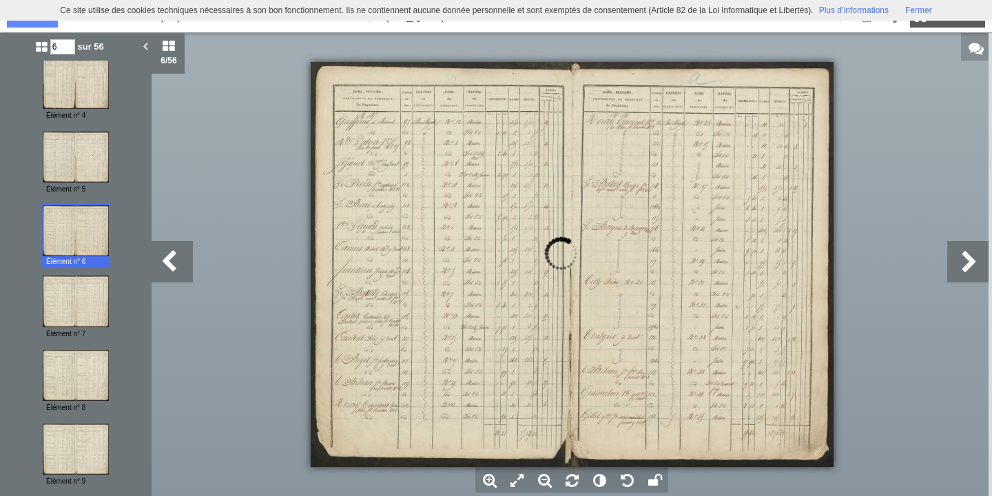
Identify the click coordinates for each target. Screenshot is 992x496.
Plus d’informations (854, 10)
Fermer (918, 10)
